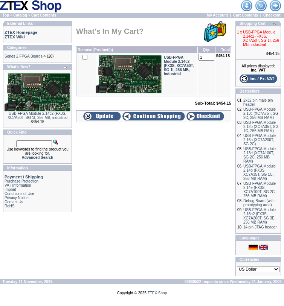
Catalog (20, 15)
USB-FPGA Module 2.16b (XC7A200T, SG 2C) (259, 140)
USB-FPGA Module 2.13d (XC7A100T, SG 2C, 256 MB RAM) (259, 155)
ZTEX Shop (157, 293)
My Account (217, 15)
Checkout (272, 15)
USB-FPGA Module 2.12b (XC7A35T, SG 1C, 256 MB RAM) (260, 126)
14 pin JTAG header (260, 227)
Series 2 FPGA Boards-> (25, 56)
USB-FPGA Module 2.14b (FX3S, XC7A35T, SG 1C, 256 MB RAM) (259, 172)
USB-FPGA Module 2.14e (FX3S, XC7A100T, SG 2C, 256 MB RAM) (259, 189)
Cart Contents (43, 15)
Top (6, 15)
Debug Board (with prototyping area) (259, 203)
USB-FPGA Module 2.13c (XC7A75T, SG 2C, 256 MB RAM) (260, 113)
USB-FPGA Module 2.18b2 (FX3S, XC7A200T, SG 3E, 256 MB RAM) (259, 216)
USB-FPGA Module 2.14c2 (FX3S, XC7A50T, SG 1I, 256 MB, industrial (37, 115)
